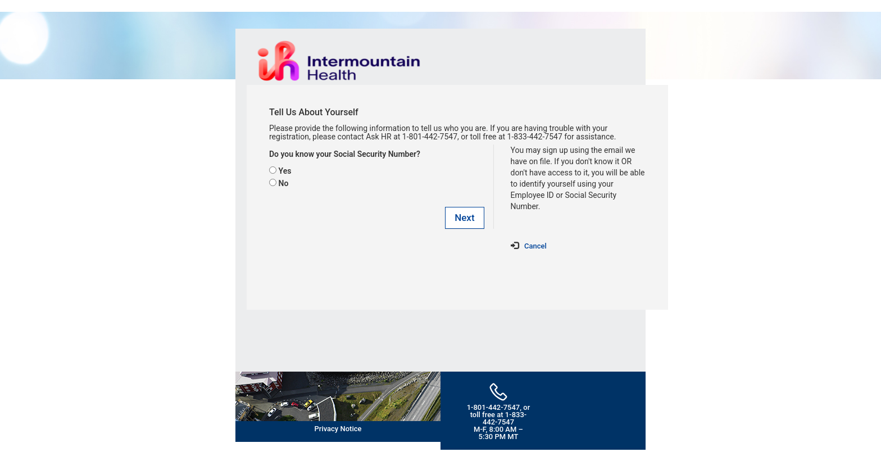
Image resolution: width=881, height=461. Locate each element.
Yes (284, 170)
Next (464, 217)
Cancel (535, 246)
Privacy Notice (338, 428)
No (283, 183)
